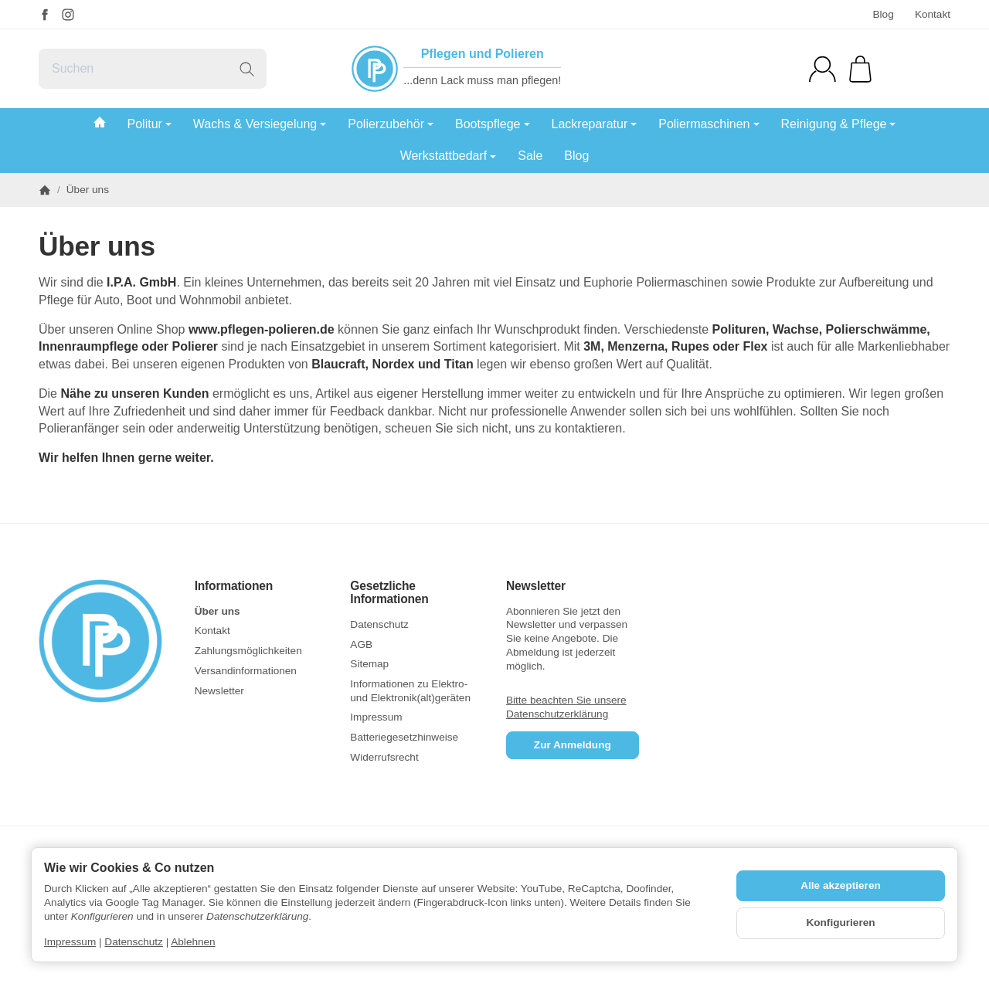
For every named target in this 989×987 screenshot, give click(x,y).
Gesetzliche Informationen (389, 592)
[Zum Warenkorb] (860, 69)
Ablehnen (193, 942)
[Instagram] (68, 14)
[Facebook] (45, 14)
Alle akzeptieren (840, 885)
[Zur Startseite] (105, 641)
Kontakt (932, 14)
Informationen (234, 585)
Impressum (70, 942)
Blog (882, 14)
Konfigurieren (840, 922)
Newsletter (536, 585)
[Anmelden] (822, 69)
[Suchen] (153, 69)
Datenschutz (133, 942)
